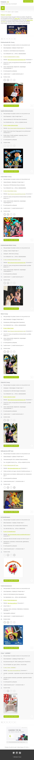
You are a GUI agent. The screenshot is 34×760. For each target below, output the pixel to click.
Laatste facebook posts (18, 74)
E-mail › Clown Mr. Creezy (9, 396)
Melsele (14, 47)
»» (14, 38)
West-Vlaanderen (7, 319)
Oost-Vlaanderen (7, 47)
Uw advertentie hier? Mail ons (17, 742)
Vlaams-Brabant (7, 182)
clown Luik (17, 18)
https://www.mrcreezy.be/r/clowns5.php (16, 194)
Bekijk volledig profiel (11, 105)
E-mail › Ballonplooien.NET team (11, 465)
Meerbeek (14, 182)
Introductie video (20, 481)
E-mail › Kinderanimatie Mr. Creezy (11, 56)
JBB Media (16, 756)
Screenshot (29, 59)
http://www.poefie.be (12, 603)
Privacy (19, 756)
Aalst (13, 116)
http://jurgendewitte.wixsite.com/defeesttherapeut (19, 534)
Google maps (20, 47)
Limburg (5, 250)
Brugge (14, 319)
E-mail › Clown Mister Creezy (10, 191)
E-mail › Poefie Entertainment (10, 600)
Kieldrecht (14, 591)
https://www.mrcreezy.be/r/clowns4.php (16, 331)
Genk (9, 250)
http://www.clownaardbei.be (14, 670)
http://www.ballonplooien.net (14, 468)
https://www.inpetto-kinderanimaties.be (16, 128)
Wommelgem (12, 388)
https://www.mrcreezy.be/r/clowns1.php (16, 399)
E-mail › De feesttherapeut (9, 531)
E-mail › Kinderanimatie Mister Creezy (12, 259)
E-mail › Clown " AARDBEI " (10, 667)
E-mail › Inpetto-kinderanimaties (11, 125)
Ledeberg (14, 658)
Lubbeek (14, 456)
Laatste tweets (7, 74)
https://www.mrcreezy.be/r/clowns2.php (16, 59)
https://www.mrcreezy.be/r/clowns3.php (16, 262)
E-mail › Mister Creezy (9, 328)
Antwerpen (6, 388)
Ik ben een (28, 1)
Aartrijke (14, 522)
